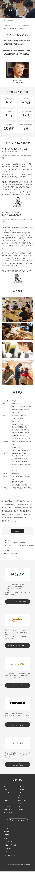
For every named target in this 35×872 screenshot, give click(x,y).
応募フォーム (25, 28)
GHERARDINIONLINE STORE (19, 685)
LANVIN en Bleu (9, 801)
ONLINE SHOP (17, 820)
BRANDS (17, 780)
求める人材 (7, 25)
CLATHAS (21, 789)
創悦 (19, 798)
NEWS (6, 838)
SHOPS (6, 835)
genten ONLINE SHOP (18, 645)
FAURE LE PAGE (9, 809)
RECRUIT (7, 848)
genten (6, 786)
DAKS (5, 798)
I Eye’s (6, 789)
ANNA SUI (7, 792)
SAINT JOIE (8, 812)
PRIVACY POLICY (11, 855)
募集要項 (13, 28)
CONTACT (8, 852)
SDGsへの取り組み (11, 845)
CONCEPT (8, 828)
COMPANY (8, 841)
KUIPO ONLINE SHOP (18, 601)
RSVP (20, 806)
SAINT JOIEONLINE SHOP (20, 764)
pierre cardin (22, 786)
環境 (5, 28)
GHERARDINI (8, 806)
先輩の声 (26, 25)
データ (17, 25)
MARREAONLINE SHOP (20, 724)
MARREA (21, 809)
